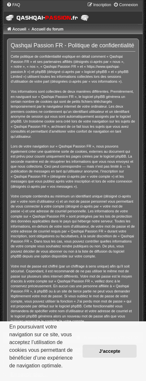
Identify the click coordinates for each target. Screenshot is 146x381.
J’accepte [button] (109, 351)
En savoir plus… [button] (29, 374)
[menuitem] (13, 5)
